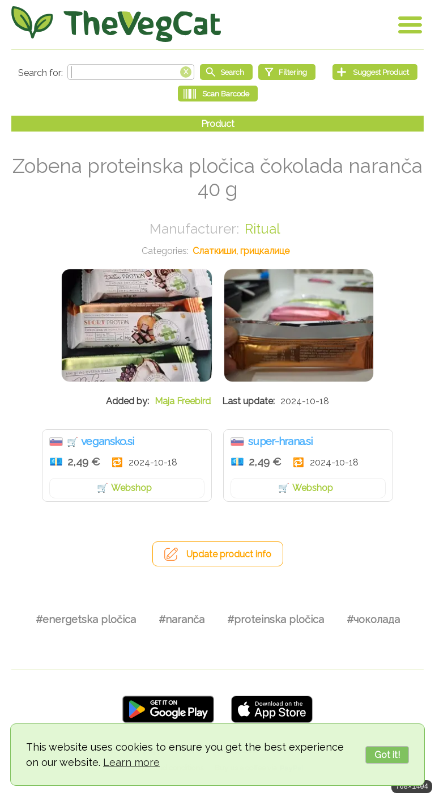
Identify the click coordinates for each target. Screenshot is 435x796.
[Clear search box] (185, 71)
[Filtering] (286, 72)
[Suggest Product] (374, 72)
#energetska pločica (86, 619)
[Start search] (226, 72)
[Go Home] (116, 24)
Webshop (131, 487)
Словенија (56, 441)
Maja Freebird (183, 401)
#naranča (181, 619)
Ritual (262, 229)
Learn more (131, 762)
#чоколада (373, 619)
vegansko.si (107, 441)
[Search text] (130, 72)
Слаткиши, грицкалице (241, 250)
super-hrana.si (280, 441)
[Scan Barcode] (218, 93)
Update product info (228, 554)
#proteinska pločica (275, 619)
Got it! (387, 755)
